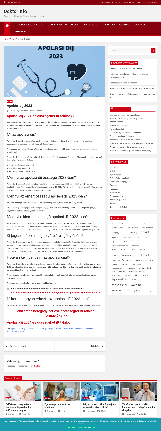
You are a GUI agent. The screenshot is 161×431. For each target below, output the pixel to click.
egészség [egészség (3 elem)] (116, 242)
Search (153, 50)
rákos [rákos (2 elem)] (137, 275)
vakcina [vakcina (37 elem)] (136, 285)
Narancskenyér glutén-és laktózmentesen (127, 140)
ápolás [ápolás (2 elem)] (127, 291)
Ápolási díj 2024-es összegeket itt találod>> (40, 116)
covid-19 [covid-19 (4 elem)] (115, 238)
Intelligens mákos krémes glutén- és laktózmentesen (131, 143)
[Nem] (158, 424)
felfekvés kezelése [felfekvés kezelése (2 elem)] (118, 249)
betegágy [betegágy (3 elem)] (115, 233)
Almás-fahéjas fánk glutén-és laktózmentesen (129, 147)
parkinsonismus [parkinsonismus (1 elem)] (116, 275)
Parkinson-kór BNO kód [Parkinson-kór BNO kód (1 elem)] (118, 271)
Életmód (113, 185)
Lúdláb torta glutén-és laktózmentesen (125, 132)
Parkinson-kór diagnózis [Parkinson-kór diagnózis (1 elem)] (136, 271)
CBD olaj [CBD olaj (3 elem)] (133, 233)
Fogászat (114, 189)
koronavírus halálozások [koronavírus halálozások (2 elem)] (144, 260)
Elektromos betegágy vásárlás (63, 25)
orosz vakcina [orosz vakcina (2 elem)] (117, 268)
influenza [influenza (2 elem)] (115, 255)
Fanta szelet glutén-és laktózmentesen (125, 136)
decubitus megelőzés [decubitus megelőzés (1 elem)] (141, 238)
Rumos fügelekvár (117, 129)
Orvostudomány (116, 196)
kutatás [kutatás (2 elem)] (114, 264)
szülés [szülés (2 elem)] (134, 279)
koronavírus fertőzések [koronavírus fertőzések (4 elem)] (122, 260)
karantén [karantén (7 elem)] (126, 255)
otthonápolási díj (91, 329)
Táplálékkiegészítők (118, 200)
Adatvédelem (129, 2)
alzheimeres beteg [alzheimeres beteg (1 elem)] (117, 227)
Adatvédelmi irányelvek (86, 427)
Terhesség (18, 31)
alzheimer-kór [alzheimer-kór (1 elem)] (126, 224)
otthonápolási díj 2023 (15, 331)
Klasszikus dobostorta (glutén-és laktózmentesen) (130, 151)
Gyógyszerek (108, 25)
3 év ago (11, 111)
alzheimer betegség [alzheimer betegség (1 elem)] (140, 224)
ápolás (13, 329)
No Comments (37, 111)
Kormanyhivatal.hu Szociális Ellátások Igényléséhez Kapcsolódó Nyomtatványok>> (55, 292)
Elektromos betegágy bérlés (111, 2)
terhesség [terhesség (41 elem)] (119, 285)
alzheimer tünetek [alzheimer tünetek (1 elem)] (147, 227)
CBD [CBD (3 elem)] (124, 233)
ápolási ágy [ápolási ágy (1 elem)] (148, 291)
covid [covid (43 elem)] (145, 232)
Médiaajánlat (152, 2)
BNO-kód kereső (90, 25)
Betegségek (124, 25)
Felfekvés (95, 346)
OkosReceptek (122, 109)
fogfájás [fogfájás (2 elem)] (132, 249)
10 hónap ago (128, 414)
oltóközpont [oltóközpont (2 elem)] (136, 264)
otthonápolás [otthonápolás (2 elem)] (130, 268)
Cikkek (9, 101)
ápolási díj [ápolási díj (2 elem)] (137, 291)
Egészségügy (115, 174)
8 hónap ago (50, 411)
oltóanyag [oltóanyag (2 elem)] (124, 264)
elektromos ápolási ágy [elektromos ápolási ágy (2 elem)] (120, 246)
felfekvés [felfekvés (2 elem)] (135, 246)
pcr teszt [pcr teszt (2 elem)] (128, 275)
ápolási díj (21, 329)
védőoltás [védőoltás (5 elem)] (116, 290)
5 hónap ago (11, 414)
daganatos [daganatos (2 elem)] (127, 238)
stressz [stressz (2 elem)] (146, 275)
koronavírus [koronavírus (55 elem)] (144, 255)
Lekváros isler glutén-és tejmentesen (125, 115)
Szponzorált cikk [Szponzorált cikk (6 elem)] (120, 279)
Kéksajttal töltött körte (119, 125)
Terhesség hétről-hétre (119, 207)
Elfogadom (71, 427)
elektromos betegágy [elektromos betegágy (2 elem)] (131, 242)
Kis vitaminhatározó (18, 346)
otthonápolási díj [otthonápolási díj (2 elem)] (145, 268)
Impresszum (141, 2)
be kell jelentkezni (34, 366)
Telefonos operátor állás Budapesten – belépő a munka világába (138, 407)
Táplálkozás (139, 25)
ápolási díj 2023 (31, 329)
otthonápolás (79, 329)
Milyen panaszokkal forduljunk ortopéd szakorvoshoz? (132, 88)
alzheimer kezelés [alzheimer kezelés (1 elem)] (132, 227)
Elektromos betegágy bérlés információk (126, 68)
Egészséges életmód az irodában (123, 83)
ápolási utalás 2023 (65, 329)
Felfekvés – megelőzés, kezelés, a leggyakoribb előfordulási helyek (18, 407)
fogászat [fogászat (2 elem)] (142, 249)
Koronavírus (115, 193)
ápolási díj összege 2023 (47, 329)
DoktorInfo (15, 11)
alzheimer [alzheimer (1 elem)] (115, 224)
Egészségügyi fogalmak (119, 178)
